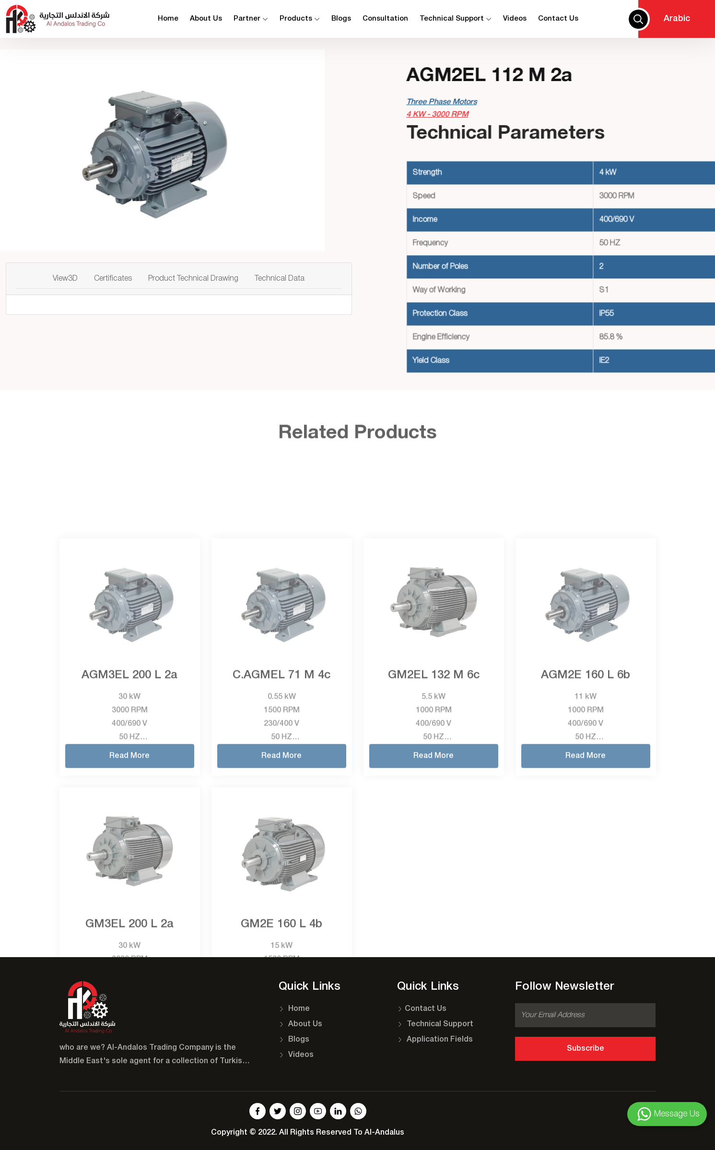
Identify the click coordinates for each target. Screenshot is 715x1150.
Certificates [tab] (113, 278)
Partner (251, 18)
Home (168, 18)
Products (300, 18)
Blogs (341, 18)
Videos (515, 18)
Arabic (677, 19)
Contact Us (421, 1009)
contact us (558, 18)
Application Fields (435, 1039)
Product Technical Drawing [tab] (193, 278)
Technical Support (456, 18)
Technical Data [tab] (280, 278)
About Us (206, 18)
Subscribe (585, 1048)
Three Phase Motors (519, 102)
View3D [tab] (65, 278)
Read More (129, 877)
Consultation (385, 18)
